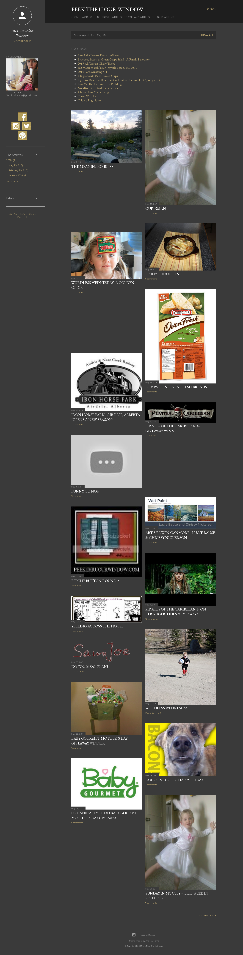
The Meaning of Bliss (92, 166)
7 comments (151, 903)
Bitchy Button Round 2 (95, 580)
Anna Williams (152, 941)
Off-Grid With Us (161, 17)
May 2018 (15, 165)
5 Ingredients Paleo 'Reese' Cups (98, 76)
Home (75, 17)
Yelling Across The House (97, 626)
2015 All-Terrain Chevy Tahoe (96, 63)
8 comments (151, 279)
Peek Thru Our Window (107, 9)
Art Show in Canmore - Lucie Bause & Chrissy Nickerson (180, 535)
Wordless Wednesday (166, 708)
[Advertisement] (106, 202)
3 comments (151, 213)
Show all (206, 35)
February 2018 (18, 170)
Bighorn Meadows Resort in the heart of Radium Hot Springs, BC (119, 80)
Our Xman (155, 208)
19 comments (151, 619)
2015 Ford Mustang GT (93, 72)
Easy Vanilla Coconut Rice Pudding (100, 84)
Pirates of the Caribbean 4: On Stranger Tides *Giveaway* (175, 611)
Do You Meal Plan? (89, 666)
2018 (10, 160)
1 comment (150, 436)
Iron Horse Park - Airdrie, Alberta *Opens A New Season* (105, 417)
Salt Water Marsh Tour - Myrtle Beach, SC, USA (107, 68)
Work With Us (90, 17)
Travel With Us (111, 17)
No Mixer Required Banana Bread (99, 88)
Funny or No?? (85, 491)
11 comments (77, 496)
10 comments (77, 671)
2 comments (77, 171)
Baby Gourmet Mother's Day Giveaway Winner (99, 741)
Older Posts (207, 915)
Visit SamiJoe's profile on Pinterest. (22, 216)
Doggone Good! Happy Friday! (174, 779)
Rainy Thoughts (162, 273)
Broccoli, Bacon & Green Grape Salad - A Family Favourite (113, 59)
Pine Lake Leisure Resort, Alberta (98, 55)
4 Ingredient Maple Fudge (94, 92)
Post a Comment (153, 713)
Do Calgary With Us (135, 17)
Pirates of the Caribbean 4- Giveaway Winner (172, 428)
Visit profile (22, 41)
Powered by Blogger (144, 935)
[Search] (211, 9)
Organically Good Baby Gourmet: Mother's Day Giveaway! (105, 815)
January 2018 (17, 175)
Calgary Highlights (89, 100)
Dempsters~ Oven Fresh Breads (176, 386)
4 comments (77, 631)
